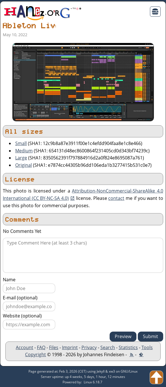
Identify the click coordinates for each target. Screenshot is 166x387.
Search (107, 347)
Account (24, 347)
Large (21, 158)
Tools (147, 347)
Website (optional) (22, 316)
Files (53, 347)
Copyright (35, 354)
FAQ (41, 347)
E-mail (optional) (20, 298)
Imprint (70, 347)
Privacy (89, 347)
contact (116, 198)
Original (23, 165)
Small (21, 143)
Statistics (128, 347)
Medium (24, 151)
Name (9, 279)
